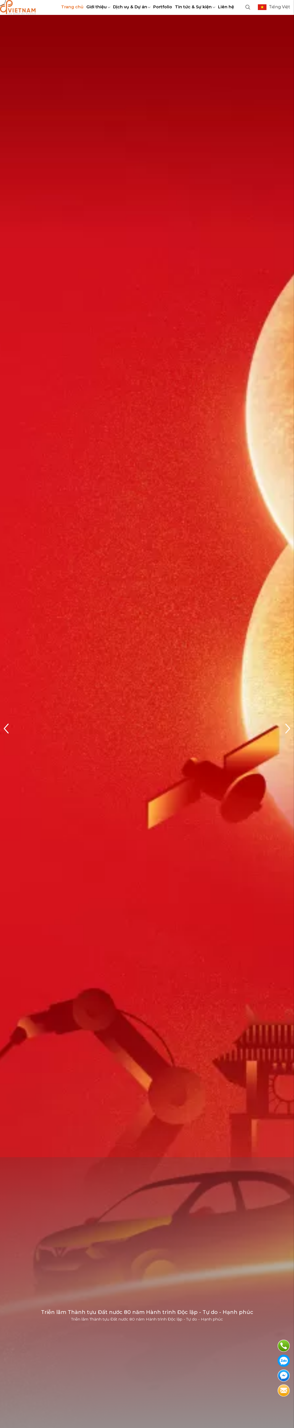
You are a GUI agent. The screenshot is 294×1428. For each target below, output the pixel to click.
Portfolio (162, 6)
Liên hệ (226, 6)
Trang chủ (72, 6)
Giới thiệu (98, 6)
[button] (287, 729)
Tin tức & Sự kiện (195, 6)
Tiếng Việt (279, 6)
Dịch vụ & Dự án (132, 6)
